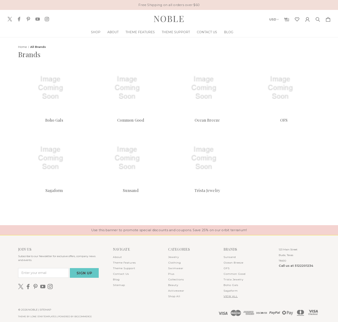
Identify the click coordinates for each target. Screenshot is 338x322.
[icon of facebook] (19, 19)
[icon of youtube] (37, 19)
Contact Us (207, 32)
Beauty (173, 285)
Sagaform (54, 190)
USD (274, 19)
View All (231, 296)
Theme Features (140, 32)
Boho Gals (54, 120)
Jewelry (173, 257)
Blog (228, 32)
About (113, 32)
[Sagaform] (54, 158)
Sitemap (119, 285)
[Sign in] (307, 18)
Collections (176, 279)
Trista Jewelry (207, 190)
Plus (171, 273)
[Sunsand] (131, 158)
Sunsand (131, 190)
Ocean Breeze (207, 120)
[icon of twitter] (10, 19)
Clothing (174, 262)
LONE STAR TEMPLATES (43, 316)
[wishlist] (297, 18)
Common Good (130, 120)
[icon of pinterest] (28, 19)
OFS (284, 120)
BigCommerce (83, 316)
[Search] (318, 18)
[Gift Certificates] (287, 18)
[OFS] (284, 88)
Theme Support (176, 32)
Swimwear (175, 268)
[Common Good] (131, 88)
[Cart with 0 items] (328, 18)
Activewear (176, 290)
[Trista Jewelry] (207, 158)
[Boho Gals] (54, 88)
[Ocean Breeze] (207, 88)
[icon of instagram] (47, 19)
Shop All (174, 296)
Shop (95, 32)
